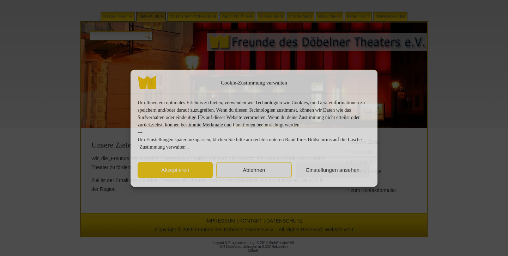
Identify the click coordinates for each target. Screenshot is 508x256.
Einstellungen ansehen (332, 170)
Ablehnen (254, 170)
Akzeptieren (175, 170)
